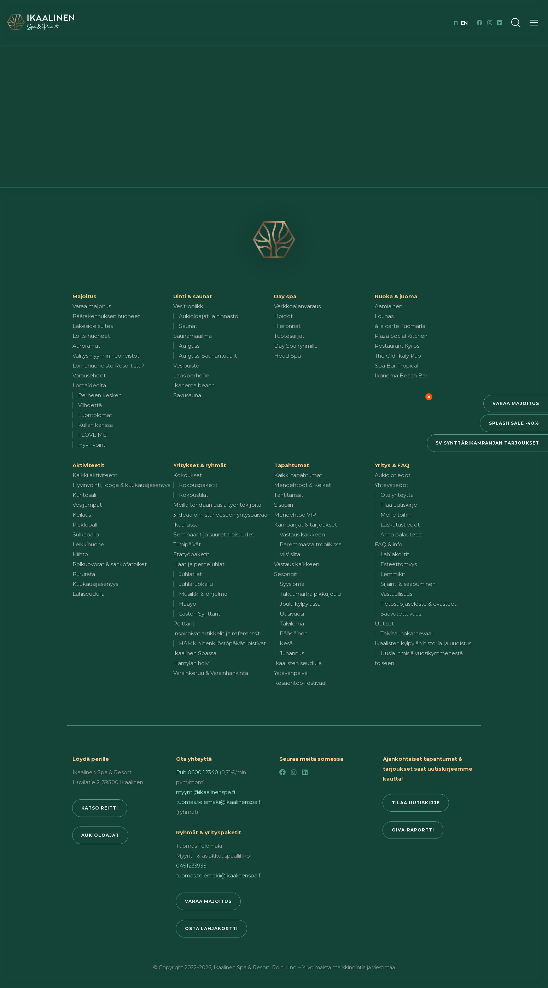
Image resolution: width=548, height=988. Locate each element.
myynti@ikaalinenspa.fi (205, 792)
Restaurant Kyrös (397, 345)
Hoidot (283, 316)
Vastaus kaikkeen (302, 534)
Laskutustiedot (400, 524)
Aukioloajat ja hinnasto (208, 316)
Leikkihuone (88, 544)
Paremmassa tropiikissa (311, 544)
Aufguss (189, 345)
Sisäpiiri (283, 504)
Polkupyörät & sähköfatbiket (109, 564)
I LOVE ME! (92, 434)
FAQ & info (388, 544)
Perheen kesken (100, 395)
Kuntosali (84, 495)
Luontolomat (95, 415)
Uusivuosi (292, 613)
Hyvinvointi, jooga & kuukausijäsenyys (121, 485)
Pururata (83, 574)
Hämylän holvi (191, 663)
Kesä (286, 643)
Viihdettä (90, 405)
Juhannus (292, 653)
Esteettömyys (398, 564)
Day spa (285, 296)
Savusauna (187, 395)
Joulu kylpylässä (300, 603)
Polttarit (183, 623)
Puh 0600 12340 (197, 772)
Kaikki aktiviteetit (94, 475)
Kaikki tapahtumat (298, 475)
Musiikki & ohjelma (203, 593)
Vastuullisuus (396, 593)
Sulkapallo (85, 534)
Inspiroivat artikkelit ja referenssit (216, 633)
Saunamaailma (192, 336)
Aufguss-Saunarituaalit (208, 355)
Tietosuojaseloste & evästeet (418, 603)
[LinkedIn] (499, 22)
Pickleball (84, 524)
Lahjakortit (394, 554)
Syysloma (292, 584)
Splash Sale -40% (514, 423)
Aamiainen (388, 306)
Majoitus (84, 296)
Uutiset (384, 623)
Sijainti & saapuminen (408, 584)
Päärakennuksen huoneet (106, 316)
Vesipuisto (186, 365)
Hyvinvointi (92, 444)
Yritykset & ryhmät (199, 465)
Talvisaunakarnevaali (406, 633)
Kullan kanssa (95, 425)
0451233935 (191, 865)
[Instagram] (489, 22)
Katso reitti (99, 808)
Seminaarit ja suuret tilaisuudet (213, 534)
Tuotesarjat (289, 336)
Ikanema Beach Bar (401, 375)
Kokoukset (187, 475)
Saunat (188, 326)
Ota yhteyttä (397, 495)
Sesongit (285, 574)
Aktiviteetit (88, 465)
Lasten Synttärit (199, 613)
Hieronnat (287, 326)
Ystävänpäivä (291, 673)
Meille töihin (396, 514)
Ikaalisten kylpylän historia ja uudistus (423, 643)
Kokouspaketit (198, 485)
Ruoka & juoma (396, 296)
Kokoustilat (193, 495)
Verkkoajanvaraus (297, 306)
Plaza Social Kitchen (401, 336)
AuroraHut (86, 345)
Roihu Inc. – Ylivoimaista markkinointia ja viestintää (333, 967)
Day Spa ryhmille (296, 345)
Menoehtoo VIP (295, 514)
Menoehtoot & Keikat (302, 485)
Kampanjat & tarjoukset (305, 524)
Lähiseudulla (88, 593)
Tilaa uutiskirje (398, 504)
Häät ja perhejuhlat (199, 564)
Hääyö (187, 603)
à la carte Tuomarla (400, 326)
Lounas (384, 316)
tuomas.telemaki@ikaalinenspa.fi (219, 802)
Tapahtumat (291, 465)
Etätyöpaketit (191, 554)
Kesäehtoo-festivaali (300, 683)
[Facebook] (479, 22)
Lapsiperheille (191, 375)
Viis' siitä (290, 554)
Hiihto (80, 554)
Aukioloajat (100, 835)
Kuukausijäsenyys (95, 584)
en (464, 23)
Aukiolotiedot (392, 475)
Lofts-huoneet (91, 336)
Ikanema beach (194, 385)
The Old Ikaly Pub (398, 355)
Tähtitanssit (288, 495)
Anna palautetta (401, 534)
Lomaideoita (89, 385)
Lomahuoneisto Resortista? (108, 365)
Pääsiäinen (294, 633)
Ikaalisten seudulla (298, 663)
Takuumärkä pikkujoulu (310, 593)
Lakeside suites (92, 326)
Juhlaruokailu (196, 584)
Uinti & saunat (192, 296)
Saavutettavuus (400, 613)
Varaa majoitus (515, 403)
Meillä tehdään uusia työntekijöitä (217, 504)
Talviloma (292, 623)
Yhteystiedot (391, 485)
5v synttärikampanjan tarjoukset (487, 443)
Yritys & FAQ (392, 465)
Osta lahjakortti (211, 928)
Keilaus (81, 514)
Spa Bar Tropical (396, 365)
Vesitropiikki (188, 306)
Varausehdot (89, 375)
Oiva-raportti (413, 830)
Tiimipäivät (187, 544)
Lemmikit (392, 574)
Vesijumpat (87, 504)
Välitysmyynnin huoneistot (105, 355)
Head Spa (287, 355)
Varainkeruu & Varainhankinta (210, 673)
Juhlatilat (190, 574)
